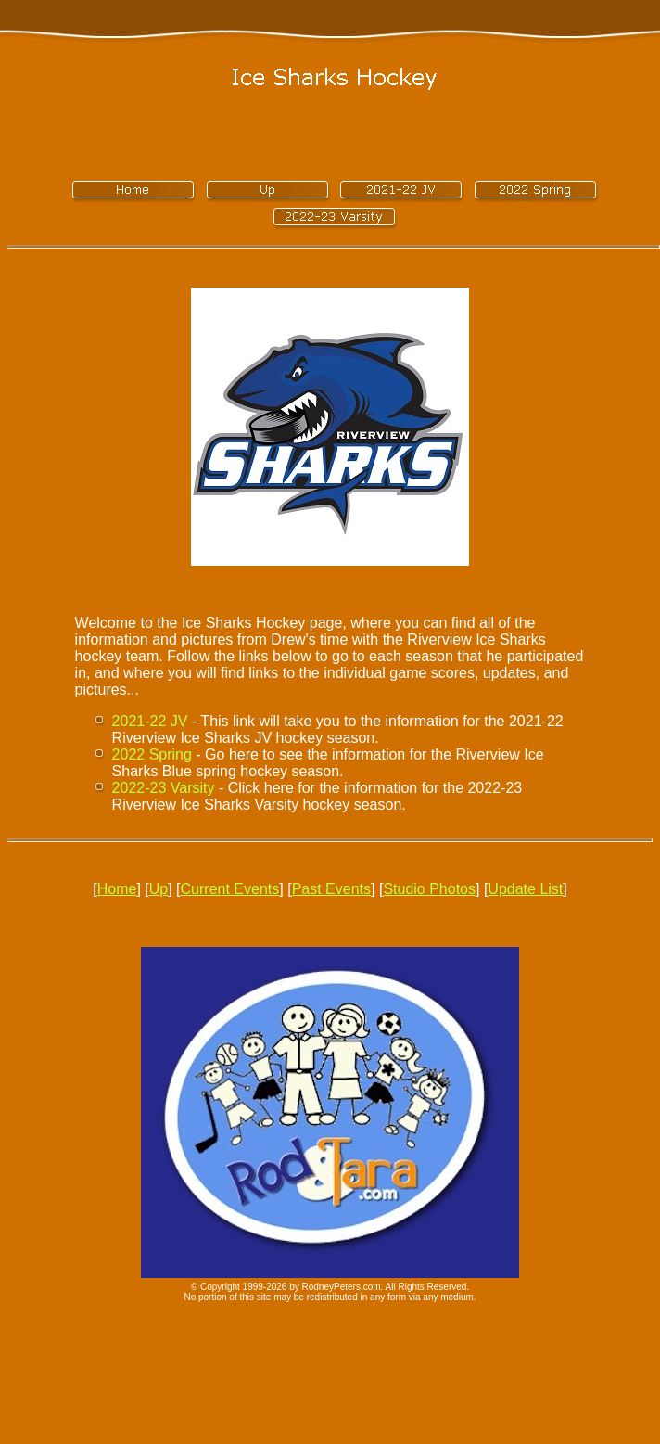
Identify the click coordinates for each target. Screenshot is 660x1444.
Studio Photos (429, 889)
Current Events (230, 889)
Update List (525, 889)
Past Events (331, 889)
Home (117, 889)
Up (158, 889)
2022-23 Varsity (163, 788)
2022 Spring (152, 754)
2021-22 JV (150, 721)
